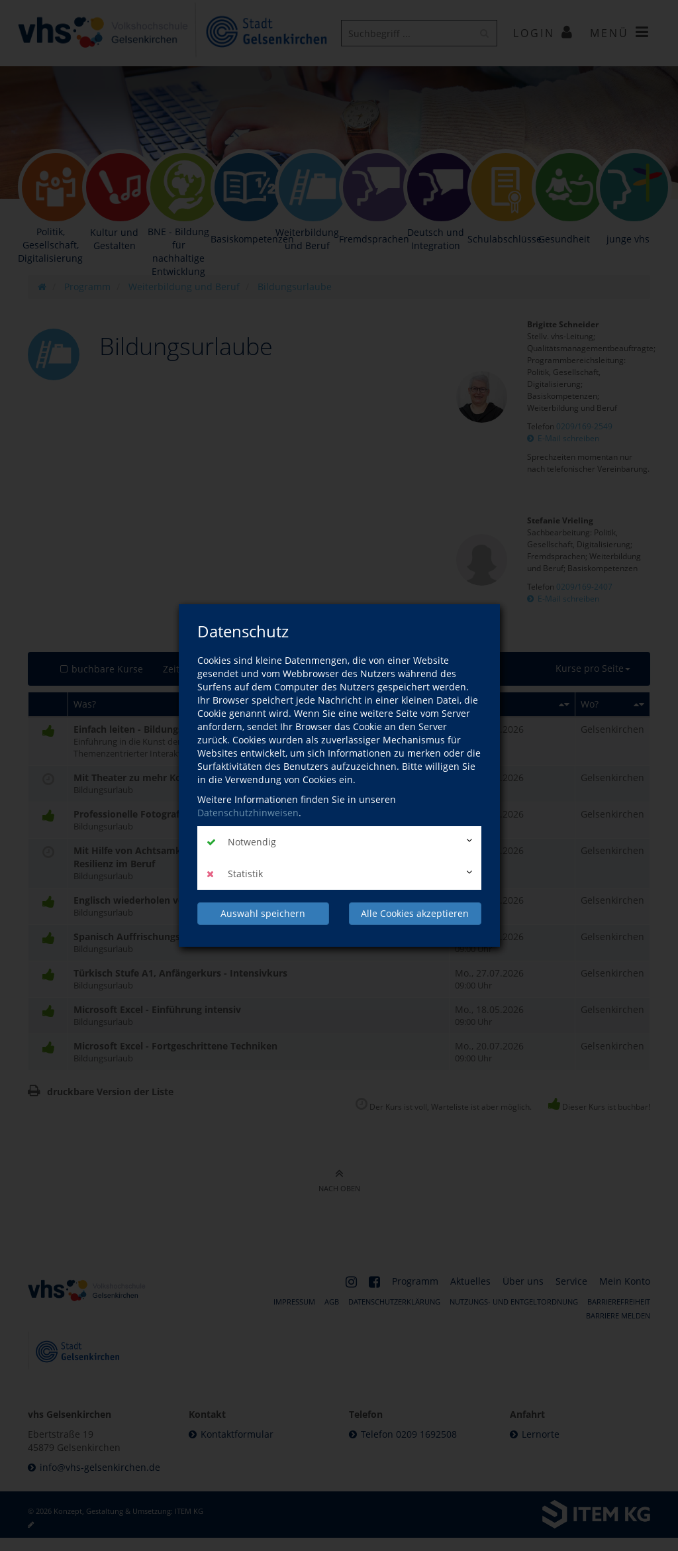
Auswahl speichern (262, 913)
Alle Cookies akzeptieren (415, 913)
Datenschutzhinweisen (248, 812)
